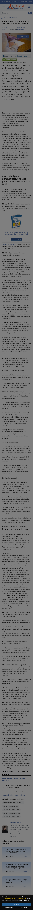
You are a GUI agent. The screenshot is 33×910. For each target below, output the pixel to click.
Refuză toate (24, 908)
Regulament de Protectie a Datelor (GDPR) (14, 898)
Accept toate (16, 905)
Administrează (9, 908)
